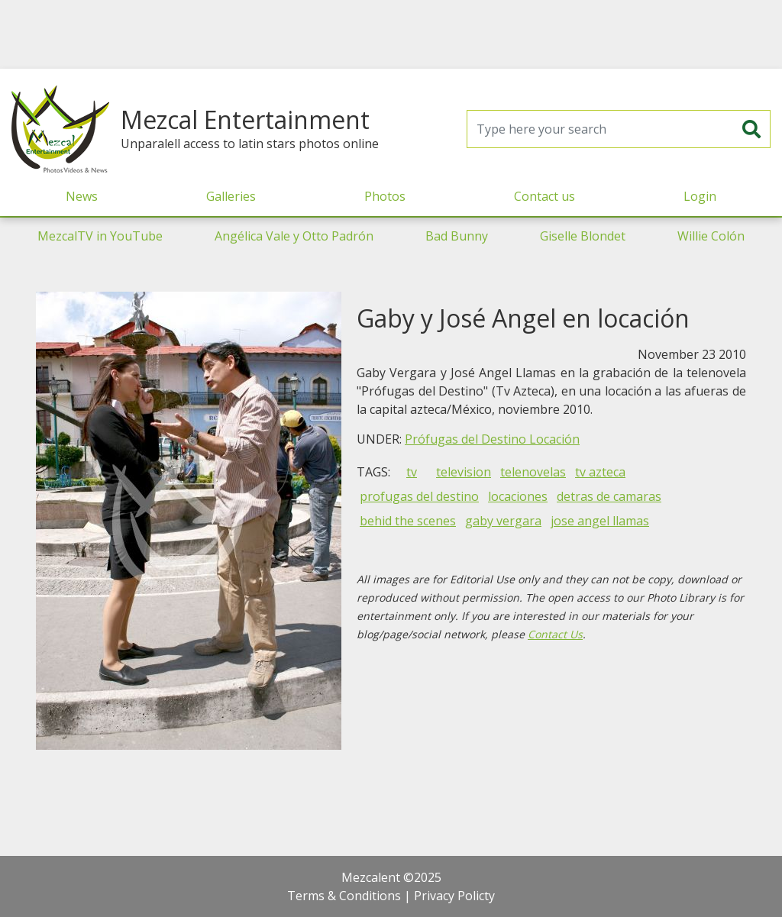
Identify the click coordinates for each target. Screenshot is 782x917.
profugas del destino (419, 496)
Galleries (231, 196)
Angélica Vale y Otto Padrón (294, 236)
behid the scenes (408, 520)
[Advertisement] (391, 34)
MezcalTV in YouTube (100, 236)
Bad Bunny (456, 236)
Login (699, 196)
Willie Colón (711, 236)
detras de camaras (609, 496)
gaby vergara (503, 520)
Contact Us (555, 634)
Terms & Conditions (344, 895)
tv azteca (600, 471)
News (82, 196)
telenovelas (533, 471)
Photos (385, 196)
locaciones (518, 496)
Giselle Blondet (582, 236)
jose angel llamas (600, 520)
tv (411, 471)
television (463, 471)
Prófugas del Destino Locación (492, 439)
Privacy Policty (454, 895)
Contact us (544, 196)
